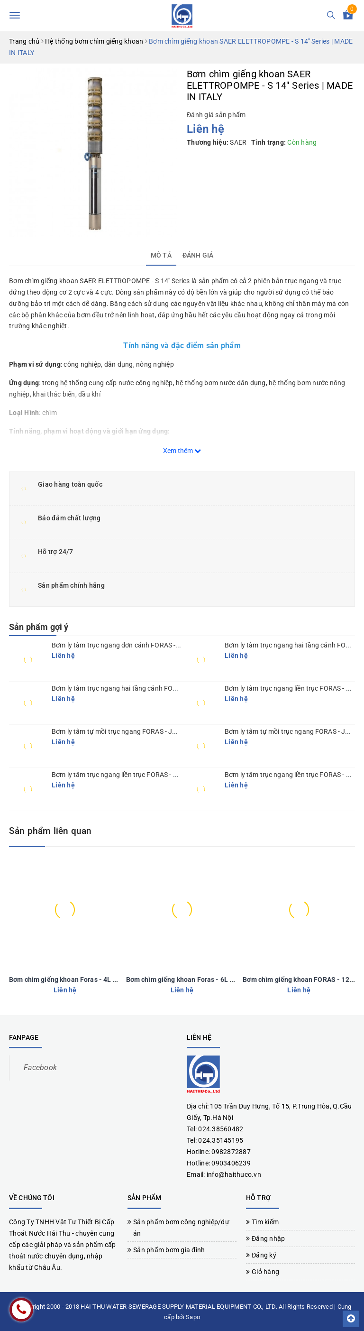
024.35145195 (220, 1139)
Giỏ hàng (265, 1271)
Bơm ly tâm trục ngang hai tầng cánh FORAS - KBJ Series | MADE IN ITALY (161, 688)
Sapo (193, 1316)
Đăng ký (264, 1254)
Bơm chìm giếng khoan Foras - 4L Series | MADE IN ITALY (96, 978)
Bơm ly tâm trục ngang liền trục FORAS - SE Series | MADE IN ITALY (150, 774)
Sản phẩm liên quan (59, 830)
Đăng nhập (268, 1237)
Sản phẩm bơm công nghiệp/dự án (181, 1226)
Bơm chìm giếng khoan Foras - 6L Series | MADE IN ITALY (213, 978)
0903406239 (231, 1162)
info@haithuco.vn (234, 1173)
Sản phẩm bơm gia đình (169, 1249)
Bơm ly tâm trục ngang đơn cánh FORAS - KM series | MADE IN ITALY (153, 645)
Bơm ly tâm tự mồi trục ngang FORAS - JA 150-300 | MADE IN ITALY (152, 731)
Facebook (40, 1066)
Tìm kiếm (265, 1221)
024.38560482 (220, 1128)
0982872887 (231, 1151)
